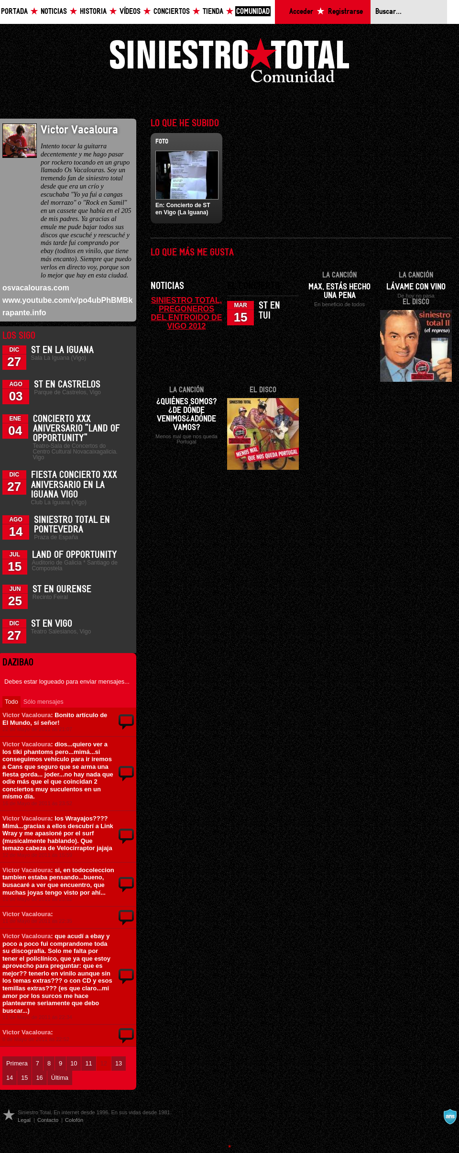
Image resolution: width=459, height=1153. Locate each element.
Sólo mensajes (43, 701)
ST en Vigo (51, 624)
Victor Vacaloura (26, 715)
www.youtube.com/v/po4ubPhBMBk (67, 300)
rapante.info (24, 313)
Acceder (301, 11)
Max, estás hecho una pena (339, 291)
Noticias (54, 11)
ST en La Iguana (62, 350)
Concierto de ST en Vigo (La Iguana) (182, 208)
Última (59, 1077)
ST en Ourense (62, 589)
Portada (14, 11)
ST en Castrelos (67, 384)
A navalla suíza (450, 1116)
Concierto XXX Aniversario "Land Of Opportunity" (76, 429)
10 (73, 1063)
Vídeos (130, 11)
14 (9, 1077)
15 (24, 1077)
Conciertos (171, 11)
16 (39, 1077)
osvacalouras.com (35, 288)
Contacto (47, 1120)
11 (88, 1063)
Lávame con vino (416, 287)
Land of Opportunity (74, 555)
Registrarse (345, 11)
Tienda (213, 11)
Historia (93, 11)
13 (118, 1063)
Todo (11, 701)
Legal (24, 1120)
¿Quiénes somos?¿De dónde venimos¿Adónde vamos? (186, 415)
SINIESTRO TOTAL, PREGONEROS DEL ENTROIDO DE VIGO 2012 (186, 313)
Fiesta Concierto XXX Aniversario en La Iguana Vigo (74, 485)
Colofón (74, 1120)
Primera (17, 1063)
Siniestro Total (229, 63)
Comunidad (253, 11)
